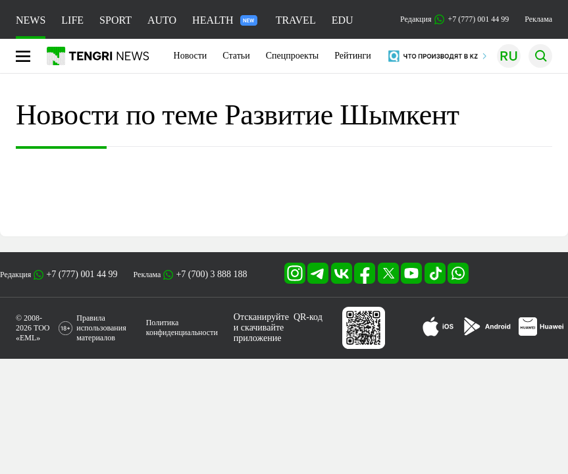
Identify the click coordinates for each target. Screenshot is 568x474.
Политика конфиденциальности (182, 327)
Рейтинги (352, 56)
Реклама (538, 19)
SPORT (115, 20)
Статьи (235, 56)
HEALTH (224, 20)
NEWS (30, 20)
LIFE (72, 20)
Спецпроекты (292, 56)
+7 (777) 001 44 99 (81, 274)
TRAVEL (296, 20)
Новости (190, 56)
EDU (342, 20)
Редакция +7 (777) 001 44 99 (454, 19)
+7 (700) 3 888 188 (211, 274)
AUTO (161, 20)
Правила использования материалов (101, 327)
